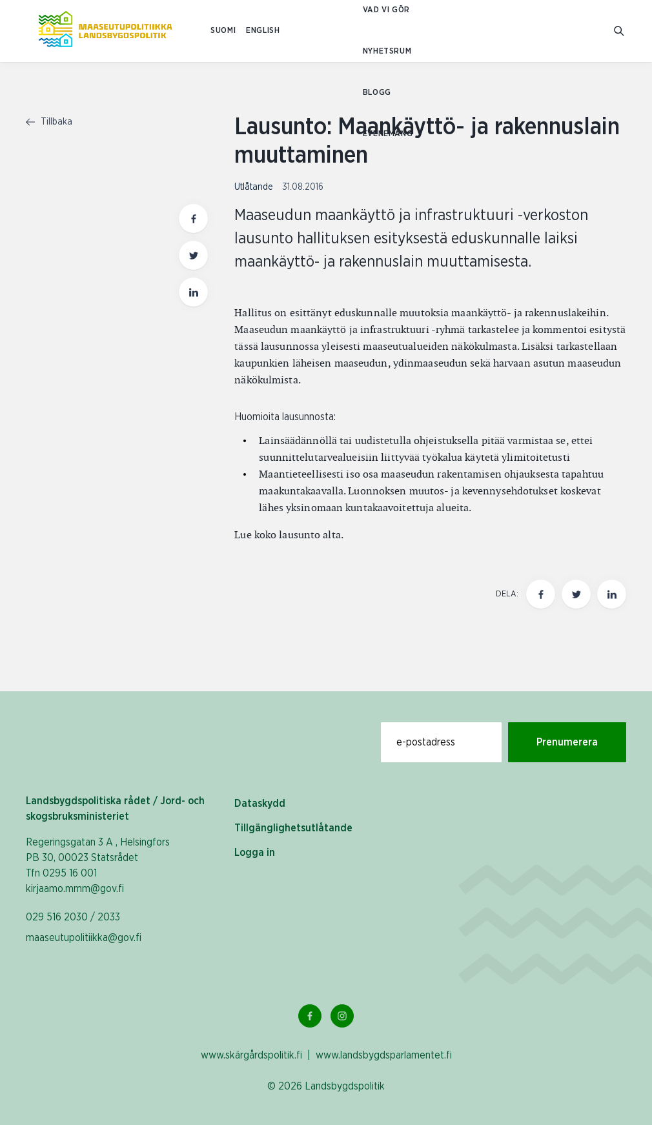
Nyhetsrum (387, 51)
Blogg (377, 92)
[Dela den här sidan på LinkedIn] (611, 594)
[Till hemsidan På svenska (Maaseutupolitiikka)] (105, 31)
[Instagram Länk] (342, 1016)
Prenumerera (567, 742)
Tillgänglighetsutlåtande (293, 828)
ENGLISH (263, 30)
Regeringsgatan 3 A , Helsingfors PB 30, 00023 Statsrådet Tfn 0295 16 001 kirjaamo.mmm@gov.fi (98, 865)
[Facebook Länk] (309, 1016)
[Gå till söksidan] (620, 31)
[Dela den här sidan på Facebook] (540, 594)
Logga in (254, 852)
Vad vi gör (386, 10)
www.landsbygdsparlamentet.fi (384, 1055)
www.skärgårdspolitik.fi (251, 1055)
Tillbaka (49, 122)
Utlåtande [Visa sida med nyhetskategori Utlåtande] (255, 187)
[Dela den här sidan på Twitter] (576, 594)
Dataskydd (259, 803)
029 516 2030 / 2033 (73, 917)
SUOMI (223, 30)
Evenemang (388, 134)
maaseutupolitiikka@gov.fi (83, 938)
